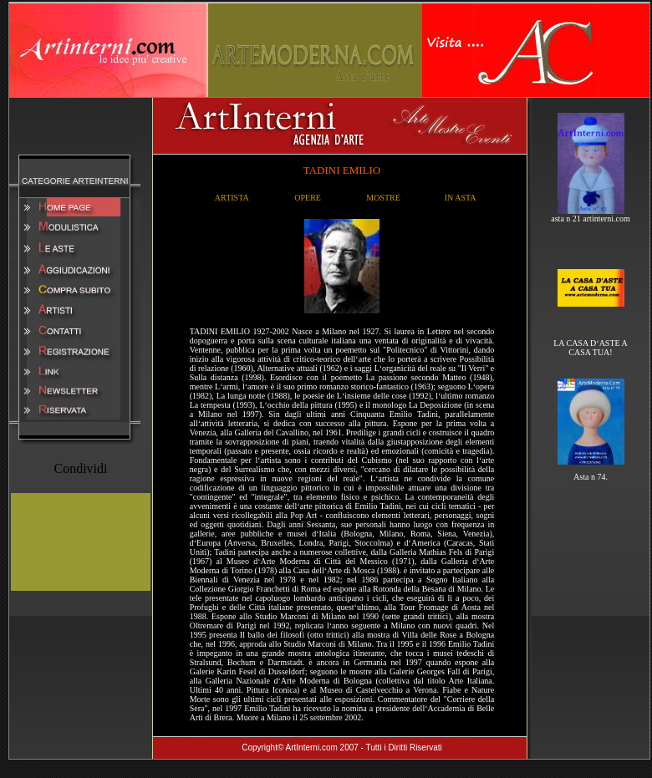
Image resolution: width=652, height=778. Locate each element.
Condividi (80, 468)
